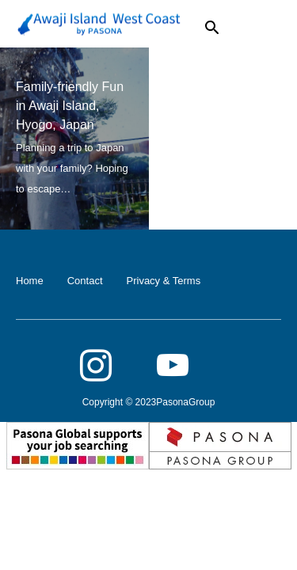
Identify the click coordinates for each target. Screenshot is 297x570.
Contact (85, 281)
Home (30, 281)
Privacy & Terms (164, 281)
